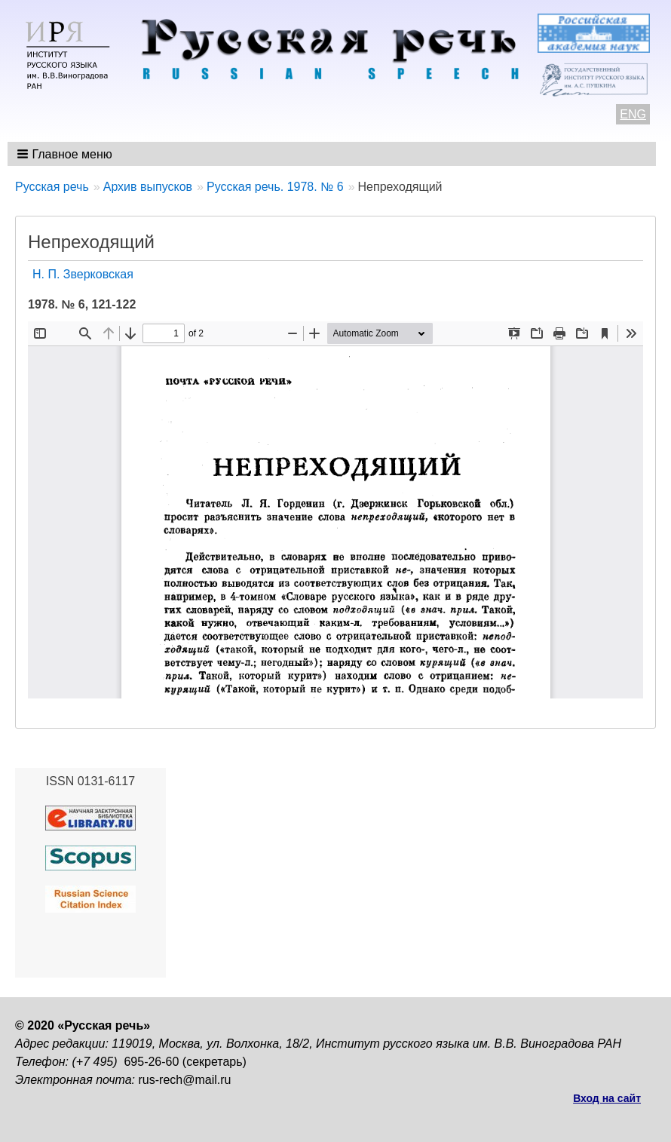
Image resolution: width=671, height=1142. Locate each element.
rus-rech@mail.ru (185, 1079)
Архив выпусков (147, 186)
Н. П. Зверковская (82, 274)
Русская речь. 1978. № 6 (275, 186)
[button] (66, 154)
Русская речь (52, 186)
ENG (633, 114)
